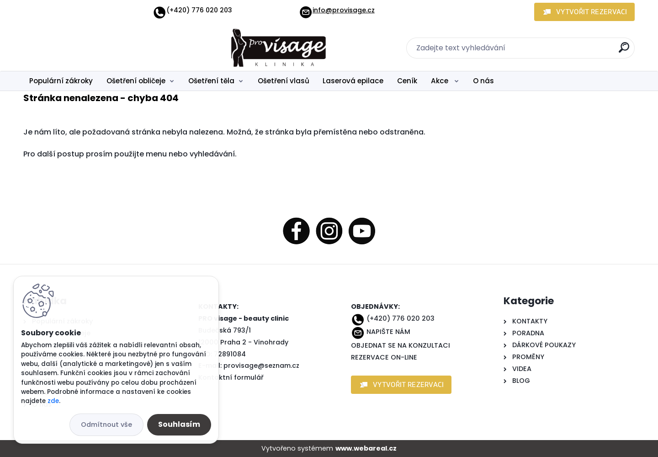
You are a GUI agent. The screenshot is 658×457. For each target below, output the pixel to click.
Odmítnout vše (106, 424)
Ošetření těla (211, 81)
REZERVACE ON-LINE (384, 357)
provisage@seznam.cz (261, 365)
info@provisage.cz (337, 10)
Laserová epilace (353, 81)
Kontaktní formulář (231, 377)
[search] (624, 51)
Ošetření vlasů (283, 81)
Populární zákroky (61, 81)
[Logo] (79, 48)
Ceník (407, 81)
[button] (584, 12)
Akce (440, 81)
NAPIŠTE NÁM (388, 331)
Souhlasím (179, 424)
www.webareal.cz (366, 448)
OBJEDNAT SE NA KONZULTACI (400, 345)
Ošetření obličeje (135, 81)
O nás (483, 81)
